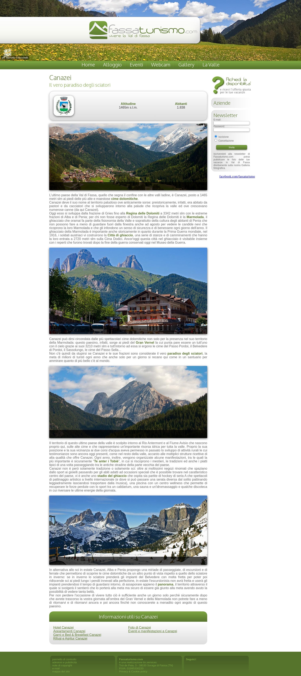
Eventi (136, 64)
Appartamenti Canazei (69, 631)
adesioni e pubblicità (64, 662)
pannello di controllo (64, 659)
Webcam (160, 64)
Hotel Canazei (63, 627)
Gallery (186, 64)
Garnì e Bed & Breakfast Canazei (77, 635)
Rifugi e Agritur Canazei (70, 638)
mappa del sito (61, 671)
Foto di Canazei (139, 627)
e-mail (56, 668)
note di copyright (62, 665)
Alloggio (112, 64)
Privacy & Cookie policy (133, 671)
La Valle (211, 64)
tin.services (150, 662)
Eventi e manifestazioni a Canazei (152, 631)
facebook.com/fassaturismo (237, 176)
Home (88, 64)
